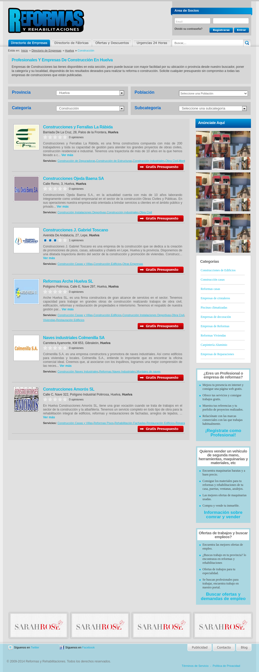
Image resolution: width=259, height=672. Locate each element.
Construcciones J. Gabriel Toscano (75, 230)
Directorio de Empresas (29, 43)
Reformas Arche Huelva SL (68, 281)
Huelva (69, 50)
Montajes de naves (148, 371)
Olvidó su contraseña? (188, 28)
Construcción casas (213, 279)
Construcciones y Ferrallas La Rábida (78, 127)
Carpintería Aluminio (214, 345)
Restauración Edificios (70, 320)
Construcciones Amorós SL (68, 389)
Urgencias (151, 43)
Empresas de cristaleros (215, 298)
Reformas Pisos (104, 423)
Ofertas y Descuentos (112, 43)
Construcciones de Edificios (218, 270)
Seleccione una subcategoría (203, 108)
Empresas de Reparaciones (217, 354)
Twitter (35, 647)
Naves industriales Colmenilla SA (73, 337)
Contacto (223, 647)
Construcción (69, 108)
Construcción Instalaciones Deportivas (82, 212)
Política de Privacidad (226, 665)
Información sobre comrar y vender (223, 514)
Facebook (88, 647)
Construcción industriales (149, 160)
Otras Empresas (132, 263)
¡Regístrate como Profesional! (223, 432)
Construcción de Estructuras (114, 160)
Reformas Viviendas (213, 335)
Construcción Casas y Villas (75, 263)
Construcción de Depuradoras (76, 160)
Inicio (24, 50)
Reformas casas (210, 289)
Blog (243, 647)
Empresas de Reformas (215, 326)
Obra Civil (171, 160)
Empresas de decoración (216, 317)
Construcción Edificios (108, 263)
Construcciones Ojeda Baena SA (73, 178)
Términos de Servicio (195, 665)
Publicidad (199, 647)
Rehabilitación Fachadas (130, 423)
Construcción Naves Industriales (78, 371)
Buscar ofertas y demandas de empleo (223, 596)
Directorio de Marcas (71, 43)
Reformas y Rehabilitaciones (46, 20)
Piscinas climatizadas (214, 307)
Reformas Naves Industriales (117, 371)
